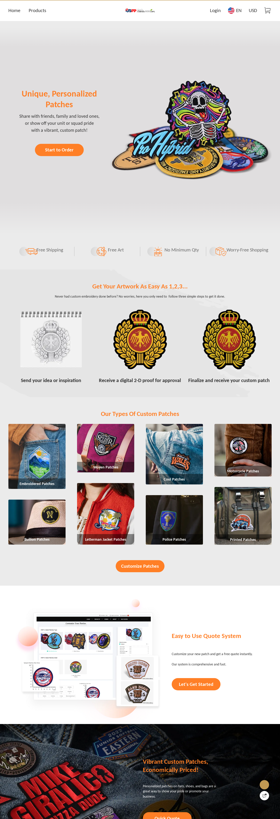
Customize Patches (140, 598)
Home (14, 10)
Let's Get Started (198, 731)
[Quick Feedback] (264, 795)
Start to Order (59, 158)
